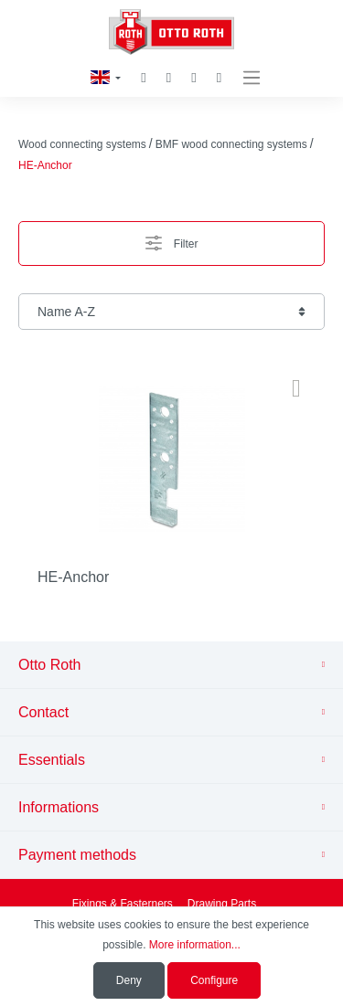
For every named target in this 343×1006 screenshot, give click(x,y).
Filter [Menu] (171, 239)
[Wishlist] (168, 77)
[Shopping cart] (219, 78)
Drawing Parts (222, 903)
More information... (195, 944)
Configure (214, 980)
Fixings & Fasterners (122, 903)
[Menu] (251, 78)
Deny (129, 980)
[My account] (193, 78)
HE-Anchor (73, 577)
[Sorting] (171, 311)
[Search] (143, 78)
